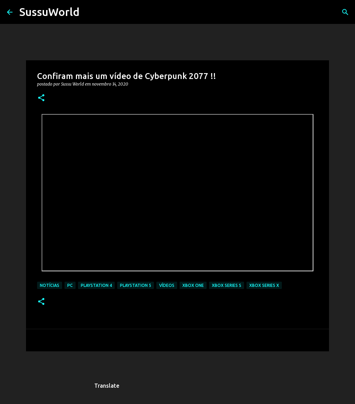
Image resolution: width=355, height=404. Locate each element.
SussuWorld (49, 12)
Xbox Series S (226, 285)
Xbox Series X (264, 285)
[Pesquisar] (89, 12)
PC (70, 285)
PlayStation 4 (96, 285)
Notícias (49, 285)
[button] (41, 98)
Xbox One (193, 285)
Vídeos (166, 285)
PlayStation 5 (135, 285)
